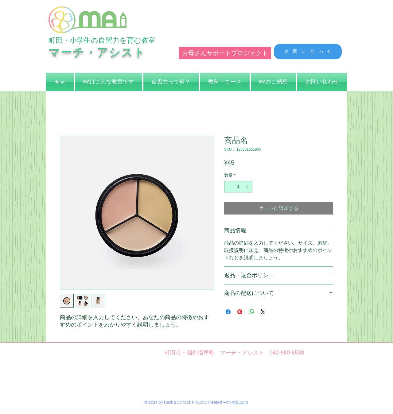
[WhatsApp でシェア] (251, 311)
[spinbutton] (238, 186)
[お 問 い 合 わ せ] (308, 51)
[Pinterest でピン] (239, 311)
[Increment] (247, 186)
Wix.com (240, 402)
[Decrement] (229, 186)
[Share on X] (263, 311)
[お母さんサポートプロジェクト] (225, 53)
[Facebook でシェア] (228, 311)
